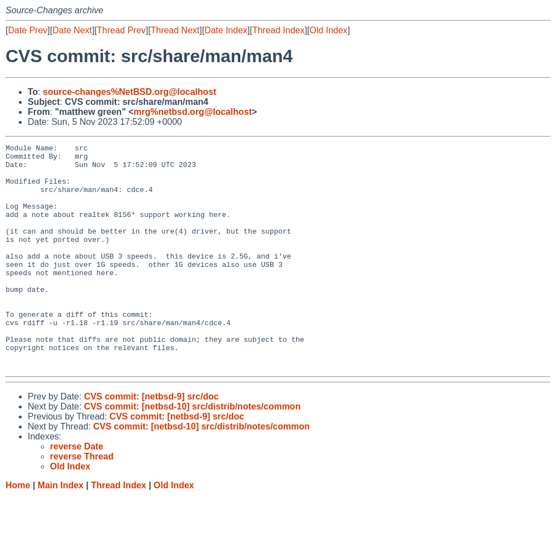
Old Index (328, 30)
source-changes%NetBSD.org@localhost (129, 92)
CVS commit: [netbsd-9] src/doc (151, 441)
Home (18, 530)
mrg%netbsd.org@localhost (193, 112)
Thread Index (278, 30)
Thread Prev (121, 30)
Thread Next (174, 30)
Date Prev (27, 30)
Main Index (61, 530)
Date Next (72, 30)
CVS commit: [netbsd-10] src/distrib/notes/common (192, 451)
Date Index (225, 30)
